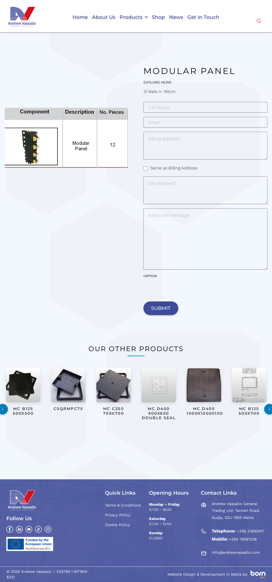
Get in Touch (203, 17)
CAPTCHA (150, 276)
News (176, 17)
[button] (135, 436)
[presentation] (175, 288)
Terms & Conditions (123, 505)
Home (80, 17)
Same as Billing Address (173, 167)
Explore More (157, 82)
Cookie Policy (117, 524)
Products (134, 17)
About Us (103, 17)
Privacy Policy (117, 515)
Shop (158, 17)
